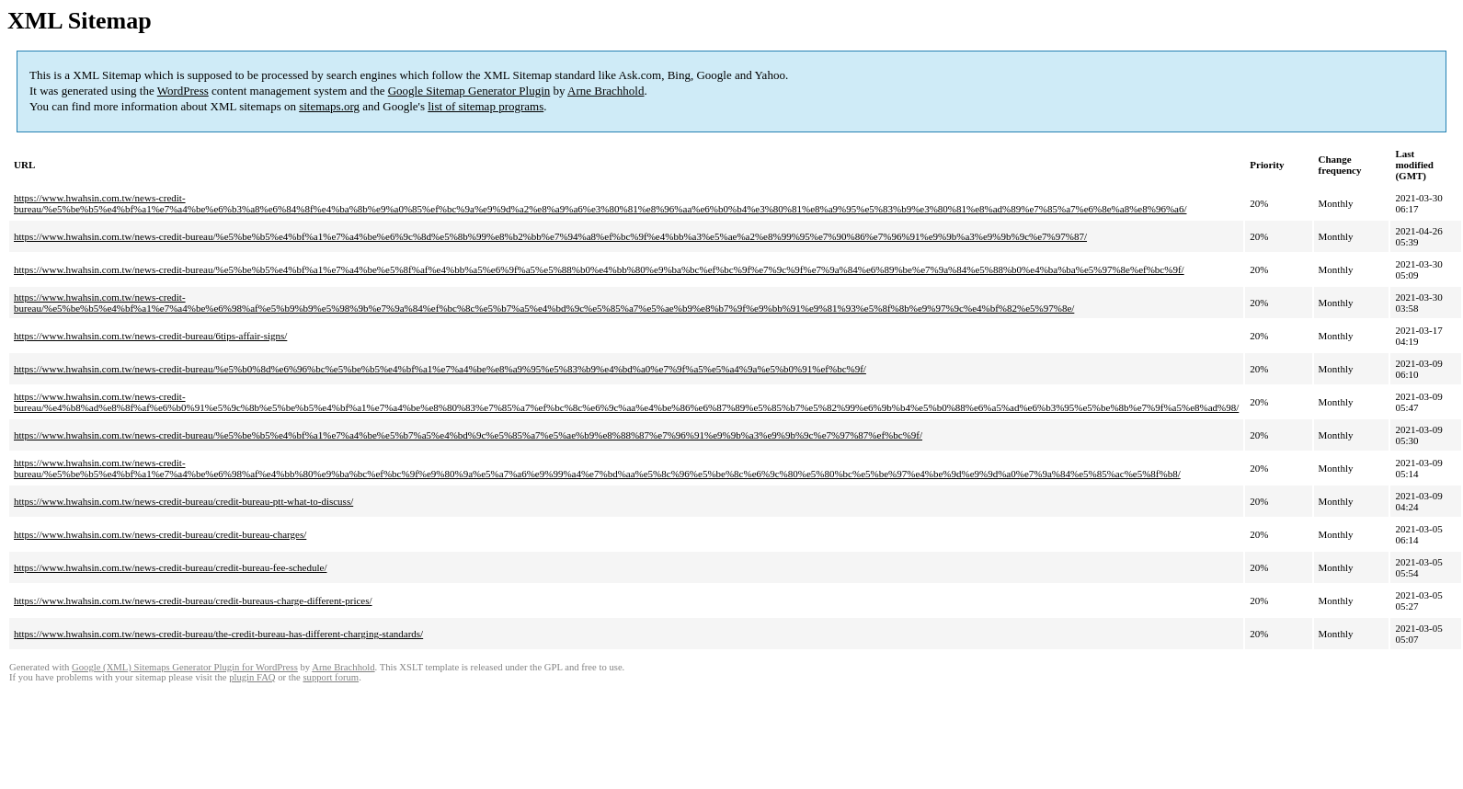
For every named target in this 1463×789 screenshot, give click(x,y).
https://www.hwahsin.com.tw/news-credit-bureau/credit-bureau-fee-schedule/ (170, 567)
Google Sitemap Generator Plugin (469, 90)
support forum (331, 677)
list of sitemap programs (485, 106)
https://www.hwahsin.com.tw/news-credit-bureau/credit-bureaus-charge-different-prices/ (193, 600)
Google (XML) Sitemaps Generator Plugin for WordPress (185, 667)
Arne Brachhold (605, 90)
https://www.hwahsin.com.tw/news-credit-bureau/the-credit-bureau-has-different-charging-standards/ (218, 633)
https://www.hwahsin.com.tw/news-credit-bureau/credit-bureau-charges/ (160, 534)
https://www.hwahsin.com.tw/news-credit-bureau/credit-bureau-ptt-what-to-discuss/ (183, 501)
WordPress (183, 90)
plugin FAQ (252, 677)
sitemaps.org (329, 106)
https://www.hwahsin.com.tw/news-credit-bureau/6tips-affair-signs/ (150, 335)
